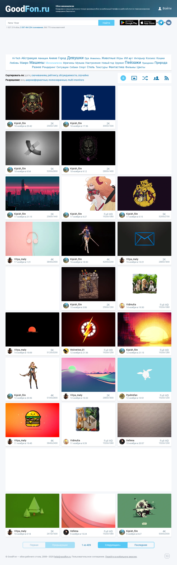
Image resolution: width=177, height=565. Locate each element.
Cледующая (113, 545)
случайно (83, 75)
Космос (150, 58)
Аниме (53, 58)
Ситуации (63, 67)
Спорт (82, 67)
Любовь (14, 62)
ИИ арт (128, 58)
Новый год (108, 62)
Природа (161, 63)
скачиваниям (39, 75)
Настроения (93, 62)
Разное (36, 67)
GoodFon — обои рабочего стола (24, 556)
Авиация (43, 58)
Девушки (75, 58)
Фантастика (116, 67)
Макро (24, 62)
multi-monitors (76, 80)
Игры (120, 58)
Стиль (91, 67)
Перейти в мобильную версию (121, 556)
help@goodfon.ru (62, 556)
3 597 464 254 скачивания (31, 27)
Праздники (147, 62)
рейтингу (53, 75)
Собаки (74, 67)
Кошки (160, 58)
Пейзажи (133, 62)
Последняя (140, 545)
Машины (37, 62)
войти (164, 8)
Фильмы (130, 67)
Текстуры (102, 67)
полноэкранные (58, 80)
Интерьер (139, 58)
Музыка (79, 62)
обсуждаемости (68, 75)
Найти (106, 22)
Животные (108, 58)
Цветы (141, 67)
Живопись (95, 58)
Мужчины (68, 62)
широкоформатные (37, 80)
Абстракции (29, 58)
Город (62, 58)
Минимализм (54, 62)
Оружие (119, 62)
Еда (87, 58)
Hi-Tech (16, 58)
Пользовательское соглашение (88, 556)
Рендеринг (48, 67)
